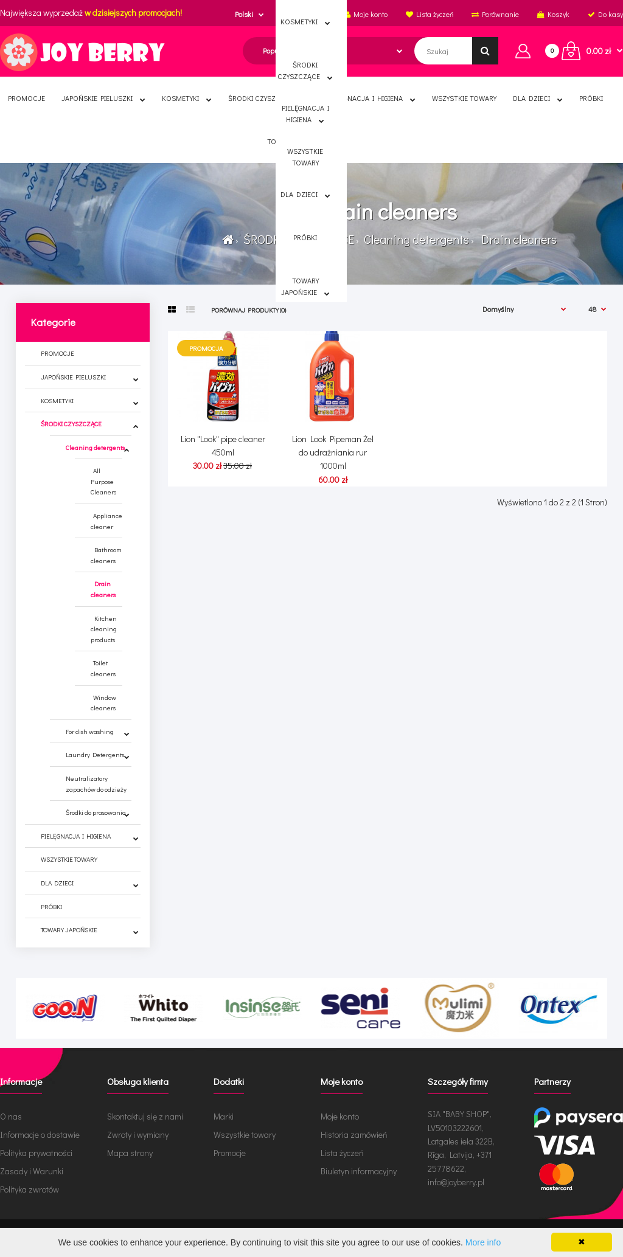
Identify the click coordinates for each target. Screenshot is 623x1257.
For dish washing (90, 731)
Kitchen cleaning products (104, 629)
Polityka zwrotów (29, 1189)
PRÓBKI (51, 906)
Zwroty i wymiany (138, 1134)
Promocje (230, 1152)
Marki (224, 1116)
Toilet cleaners (103, 668)
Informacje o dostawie (40, 1134)
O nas (11, 1116)
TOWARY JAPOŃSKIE (69, 929)
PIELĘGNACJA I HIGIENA (76, 835)
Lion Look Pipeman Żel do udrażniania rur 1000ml (333, 452)
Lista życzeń (342, 1152)
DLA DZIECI (57, 882)
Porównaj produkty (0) (248, 309)
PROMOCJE (57, 353)
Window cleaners (103, 703)
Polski (244, 14)
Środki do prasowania (96, 812)
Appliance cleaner (106, 521)
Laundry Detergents (95, 754)
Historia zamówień (354, 1134)
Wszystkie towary (245, 1134)
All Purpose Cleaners (103, 481)
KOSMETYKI (57, 400)
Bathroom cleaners (106, 555)
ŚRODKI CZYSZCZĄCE (297, 239)
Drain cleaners (516, 239)
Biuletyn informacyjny (359, 1171)
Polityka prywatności (36, 1152)
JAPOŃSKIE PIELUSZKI (73, 376)
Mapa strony (130, 1152)
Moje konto (340, 1116)
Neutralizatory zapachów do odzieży (96, 784)
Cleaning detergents (415, 239)
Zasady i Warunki (31, 1171)
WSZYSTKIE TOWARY (69, 859)
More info (483, 1242)
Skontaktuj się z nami (145, 1116)
